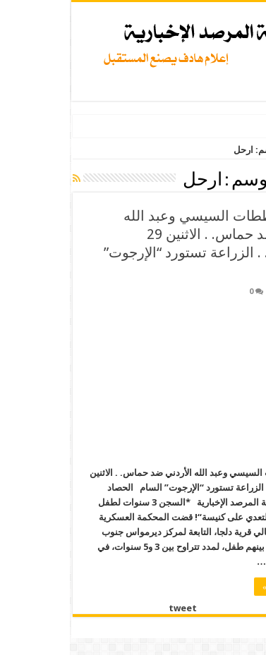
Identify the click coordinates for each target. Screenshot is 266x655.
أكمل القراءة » (216, 587)
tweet (111, 608)
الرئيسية (243, 150)
